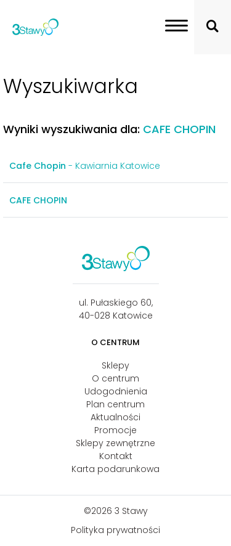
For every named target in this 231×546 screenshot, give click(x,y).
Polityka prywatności (115, 530)
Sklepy (115, 365)
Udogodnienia (115, 391)
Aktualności (115, 417)
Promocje (115, 430)
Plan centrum (115, 404)
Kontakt (115, 456)
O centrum (115, 378)
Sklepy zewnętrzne (115, 443)
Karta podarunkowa (115, 469)
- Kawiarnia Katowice (84, 166)
